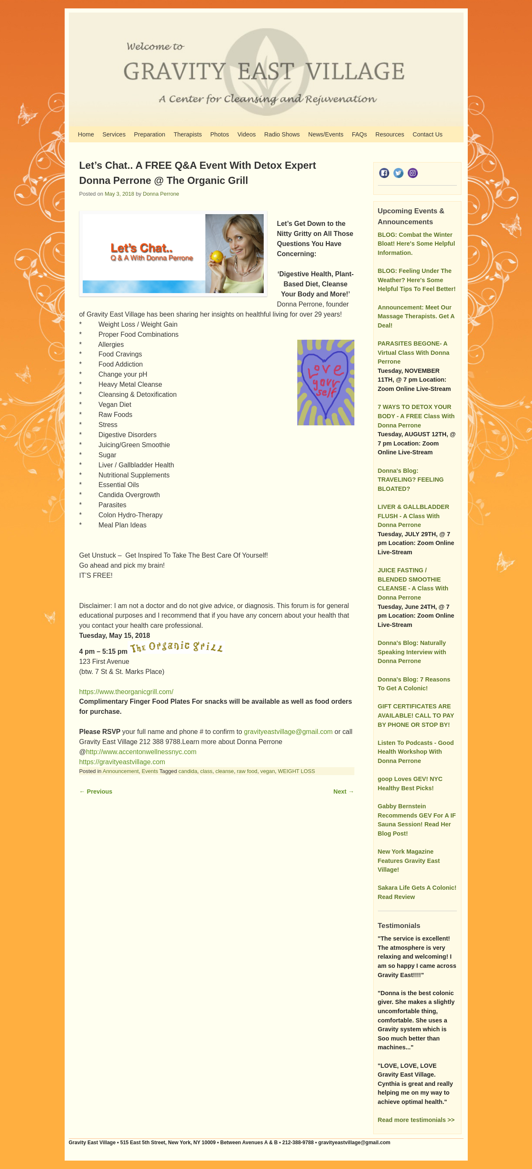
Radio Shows (282, 134)
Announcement (121, 771)
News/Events (325, 134)
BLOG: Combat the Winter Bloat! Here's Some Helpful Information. (416, 243)
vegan (267, 771)
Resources (389, 134)
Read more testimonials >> (416, 1120)
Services (114, 134)
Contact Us (428, 134)
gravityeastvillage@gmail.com (288, 731)
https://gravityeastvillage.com (122, 761)
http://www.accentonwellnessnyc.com (141, 751)
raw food (247, 771)
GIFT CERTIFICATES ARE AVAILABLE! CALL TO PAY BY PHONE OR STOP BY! (416, 715)
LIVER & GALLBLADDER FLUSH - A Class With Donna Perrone (413, 515)
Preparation (149, 134)
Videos (246, 134)
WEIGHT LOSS (296, 771)
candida (187, 771)
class (206, 771)
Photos (219, 134)
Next (343, 791)
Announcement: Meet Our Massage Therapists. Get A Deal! (416, 316)
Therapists (187, 134)
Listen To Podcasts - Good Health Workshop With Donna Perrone (416, 751)
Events (150, 771)
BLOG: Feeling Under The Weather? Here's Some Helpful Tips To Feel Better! (417, 279)
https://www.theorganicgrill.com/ (126, 691)
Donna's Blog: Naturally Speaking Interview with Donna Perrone (412, 652)
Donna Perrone (161, 194)
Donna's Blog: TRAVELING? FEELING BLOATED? (411, 479)
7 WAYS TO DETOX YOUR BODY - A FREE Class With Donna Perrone (416, 416)
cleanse (224, 771)
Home (86, 134)
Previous (96, 791)
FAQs (359, 134)
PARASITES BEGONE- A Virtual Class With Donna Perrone (414, 352)
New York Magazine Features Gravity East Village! (409, 860)
